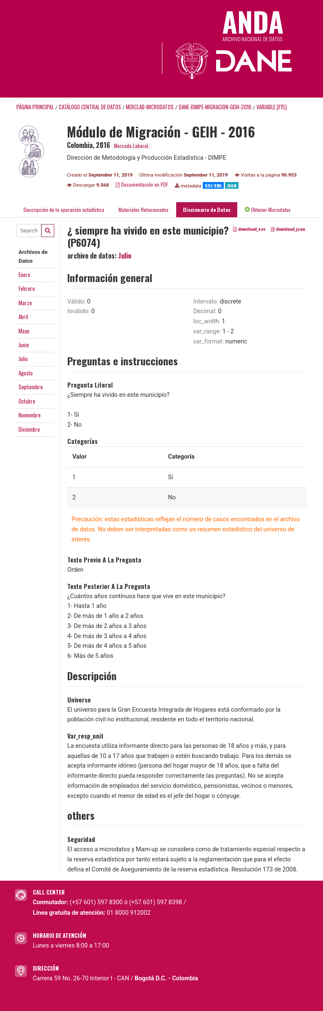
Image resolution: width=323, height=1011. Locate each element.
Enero (24, 274)
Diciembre (29, 429)
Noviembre (30, 415)
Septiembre (31, 387)
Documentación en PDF (142, 184)
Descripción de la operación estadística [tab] (64, 209)
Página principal (35, 107)
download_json (288, 228)
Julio (23, 358)
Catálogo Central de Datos (90, 107)
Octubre (27, 401)
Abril (23, 316)
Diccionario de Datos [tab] (206, 209)
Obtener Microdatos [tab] (268, 209)
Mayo (24, 331)
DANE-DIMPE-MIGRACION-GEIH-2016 (215, 107)
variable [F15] (272, 107)
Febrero (27, 288)
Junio (24, 345)
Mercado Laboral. (131, 145)
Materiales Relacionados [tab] (144, 209)
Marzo (25, 302)
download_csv (249, 228)
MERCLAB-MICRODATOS (150, 107)
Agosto (26, 373)
